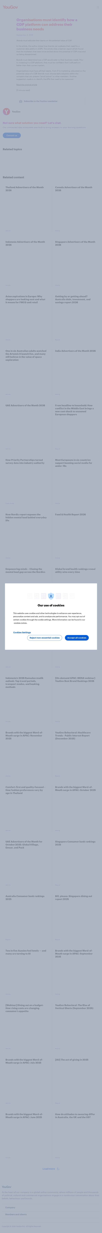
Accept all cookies (76, 638)
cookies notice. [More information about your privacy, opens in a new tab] (20, 623)
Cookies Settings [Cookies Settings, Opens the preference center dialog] (22, 632)
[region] (51, 616)
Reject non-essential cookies (45, 638)
